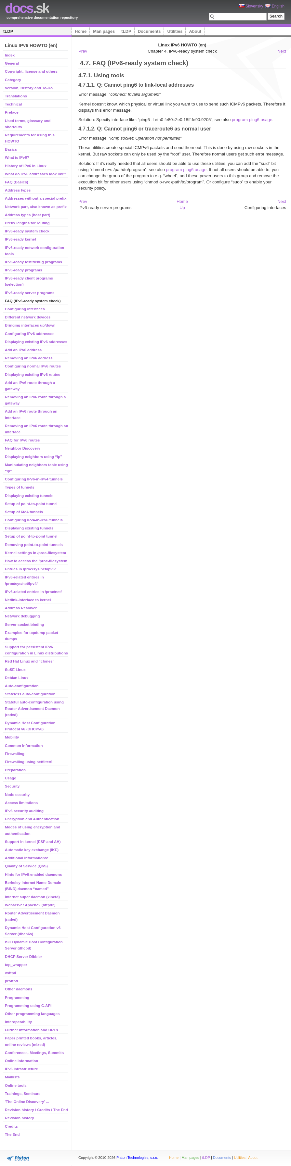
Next (281, 51)
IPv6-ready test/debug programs (33, 262)
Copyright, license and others (31, 71)
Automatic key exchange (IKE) (32, 850)
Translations (16, 96)
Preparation (15, 770)
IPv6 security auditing (24, 811)
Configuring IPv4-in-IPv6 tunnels (34, 520)
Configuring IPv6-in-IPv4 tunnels (34, 479)
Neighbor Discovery (22, 448)
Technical (13, 104)
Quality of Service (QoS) (26, 866)
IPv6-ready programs (23, 270)
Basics (11, 149)
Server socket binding (24, 624)
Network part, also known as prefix (36, 207)
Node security (17, 795)
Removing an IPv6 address (29, 358)
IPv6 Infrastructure (21, 1069)
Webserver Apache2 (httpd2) (30, 905)
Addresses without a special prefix (35, 198)
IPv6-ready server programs (29, 293)
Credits (11, 1126)
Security (12, 786)
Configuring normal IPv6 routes (33, 366)
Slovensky (251, 6)
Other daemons (18, 989)
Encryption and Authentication (32, 819)
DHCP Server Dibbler (23, 957)
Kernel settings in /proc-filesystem (35, 553)
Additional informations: (26, 858)
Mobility (12, 737)
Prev (82, 51)
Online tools (16, 1085)
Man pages (104, 31)
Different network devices (27, 317)
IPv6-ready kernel (20, 239)
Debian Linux (16, 678)
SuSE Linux (15, 670)
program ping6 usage (252, 119)
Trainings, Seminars (22, 1094)
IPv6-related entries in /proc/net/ (33, 592)
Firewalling (14, 754)
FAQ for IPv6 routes (22, 440)
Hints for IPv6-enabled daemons (33, 874)
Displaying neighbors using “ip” (33, 457)
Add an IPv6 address (23, 350)
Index (10, 55)
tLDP (8, 31)
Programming (17, 997)
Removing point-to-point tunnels (34, 545)
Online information (21, 1061)
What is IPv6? (17, 157)
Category (13, 80)
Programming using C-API (28, 1006)
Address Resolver (21, 608)
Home (80, 31)
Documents (149, 31)
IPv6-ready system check (27, 231)
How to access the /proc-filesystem (36, 561)
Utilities (174, 31)
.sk (27, 8)
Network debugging (22, 616)
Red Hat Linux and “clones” (29, 661)
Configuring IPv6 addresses (29, 334)
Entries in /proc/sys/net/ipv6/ (30, 569)
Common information (24, 746)
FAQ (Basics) (16, 182)
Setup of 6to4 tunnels (24, 512)
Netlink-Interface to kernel (28, 600)
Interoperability (18, 1022)
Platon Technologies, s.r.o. (137, 1158)
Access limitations (21, 803)
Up (182, 207)
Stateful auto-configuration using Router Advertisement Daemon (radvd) (34, 708)
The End (12, 1134)
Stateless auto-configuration (30, 694)
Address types (18, 190)
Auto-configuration (22, 686)
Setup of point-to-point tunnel (31, 504)
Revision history (19, 1118)
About (195, 31)
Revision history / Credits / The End (36, 1110)
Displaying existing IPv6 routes (32, 375)
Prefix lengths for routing (27, 223)
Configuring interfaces (25, 309)
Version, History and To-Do (29, 88)
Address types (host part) (27, 215)
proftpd (11, 981)
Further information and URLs (31, 1030)
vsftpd (10, 973)
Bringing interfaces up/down (30, 325)
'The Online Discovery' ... (27, 1102)
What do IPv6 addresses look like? (35, 174)
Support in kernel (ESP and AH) (32, 842)
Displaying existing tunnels (29, 496)
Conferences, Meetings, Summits (34, 1053)
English (274, 6)
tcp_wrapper (16, 965)
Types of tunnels (19, 487)
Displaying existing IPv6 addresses (36, 342)
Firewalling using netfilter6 (28, 762)
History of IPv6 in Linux (25, 166)
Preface (12, 112)
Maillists (12, 1077)
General (12, 63)
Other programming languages (32, 1014)
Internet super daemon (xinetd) (32, 897)
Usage (10, 778)
